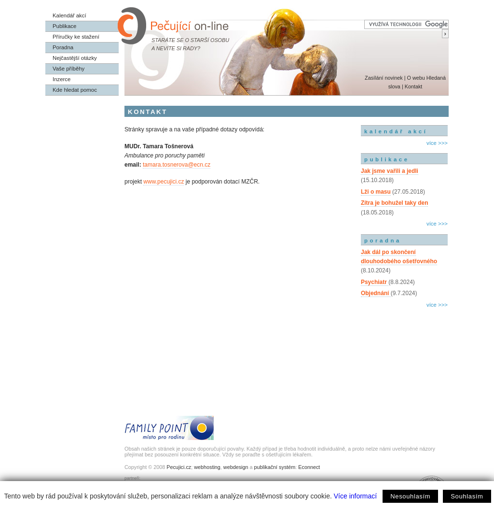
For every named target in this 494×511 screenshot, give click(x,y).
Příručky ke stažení (76, 37)
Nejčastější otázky (75, 58)
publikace (387, 159)
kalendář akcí (395, 131)
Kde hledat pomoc (75, 90)
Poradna (63, 47)
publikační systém (274, 467)
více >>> (437, 143)
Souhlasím (467, 496)
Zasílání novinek (384, 78)
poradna (382, 240)
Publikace (64, 26)
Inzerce (61, 79)
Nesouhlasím (410, 496)
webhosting (207, 467)
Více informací (355, 496)
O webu (416, 78)
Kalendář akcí (69, 15)
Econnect (309, 467)
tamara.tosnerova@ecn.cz (176, 164)
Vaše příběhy (68, 68)
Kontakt (414, 86)
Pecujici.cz (178, 467)
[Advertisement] (404, 351)
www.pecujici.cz (163, 181)
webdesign (235, 467)
